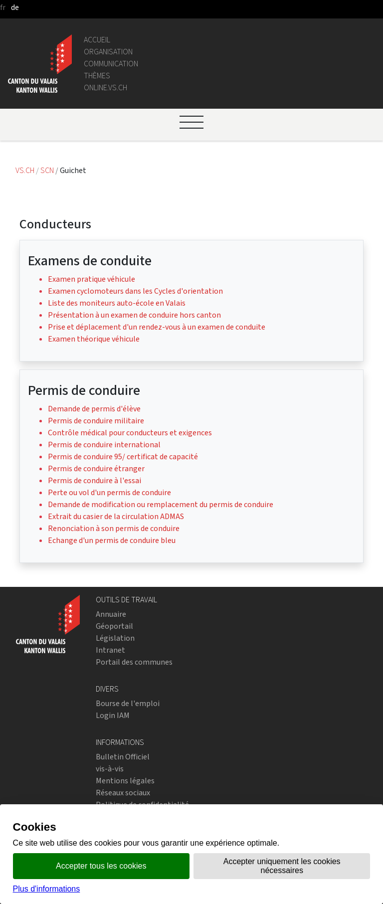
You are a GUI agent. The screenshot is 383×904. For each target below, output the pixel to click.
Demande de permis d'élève (94, 408)
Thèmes (97, 75)
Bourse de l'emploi (128, 703)
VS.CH (24, 170)
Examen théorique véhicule (94, 339)
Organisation (108, 51)
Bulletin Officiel (123, 756)
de (15, 7)
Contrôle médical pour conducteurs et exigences (130, 432)
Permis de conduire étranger (96, 468)
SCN (47, 170)
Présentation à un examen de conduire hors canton (134, 315)
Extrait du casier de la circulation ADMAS (116, 516)
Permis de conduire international (104, 444)
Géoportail (114, 626)
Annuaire (111, 614)
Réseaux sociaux (123, 792)
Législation (115, 638)
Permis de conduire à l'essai (94, 480)
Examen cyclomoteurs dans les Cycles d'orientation (135, 291)
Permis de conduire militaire (96, 420)
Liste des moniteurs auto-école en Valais (117, 303)
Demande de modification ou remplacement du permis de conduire (160, 504)
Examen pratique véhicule (91, 279)
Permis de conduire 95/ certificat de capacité (123, 456)
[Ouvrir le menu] (191, 122)
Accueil (97, 39)
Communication (111, 63)
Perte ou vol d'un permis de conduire (109, 492)
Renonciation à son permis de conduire (114, 528)
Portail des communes (134, 662)
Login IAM (113, 715)
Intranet (110, 650)
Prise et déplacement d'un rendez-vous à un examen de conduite (156, 327)
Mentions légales (125, 780)
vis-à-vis (110, 768)
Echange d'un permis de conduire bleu (112, 540)
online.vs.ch (105, 87)
